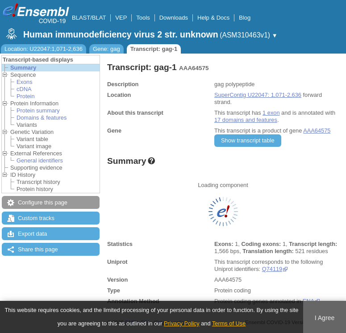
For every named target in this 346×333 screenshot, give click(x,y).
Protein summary (38, 110)
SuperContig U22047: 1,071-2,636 (257, 95)
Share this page (38, 249)
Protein (26, 96)
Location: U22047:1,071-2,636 (43, 49)
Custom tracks (36, 218)
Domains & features (42, 117)
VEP (121, 17)
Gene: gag (106, 49)
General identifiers (40, 160)
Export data (32, 233)
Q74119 (272, 269)
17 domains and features (245, 120)
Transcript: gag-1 (153, 49)
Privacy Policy (182, 323)
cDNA (24, 89)
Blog (244, 17)
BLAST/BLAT (89, 17)
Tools (143, 17)
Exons (25, 82)
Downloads (173, 17)
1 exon (271, 112)
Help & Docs (213, 17)
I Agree (325, 317)
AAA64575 (316, 130)
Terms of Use (229, 323)
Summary (23, 67)
